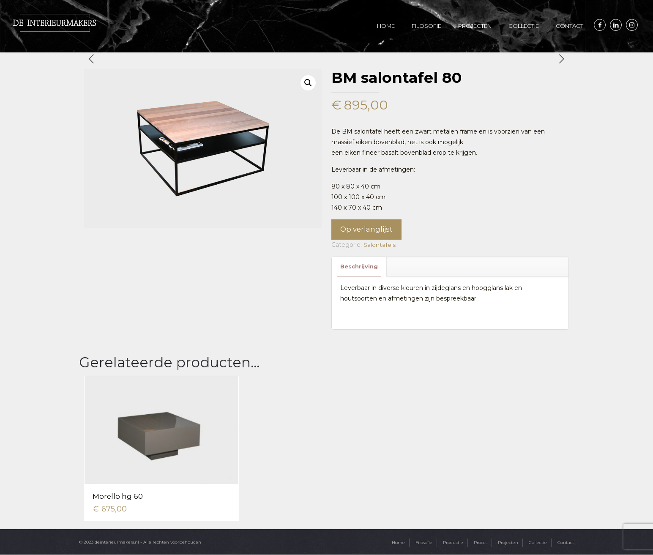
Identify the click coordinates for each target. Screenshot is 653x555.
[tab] (359, 266)
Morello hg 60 (119, 496)
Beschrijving (359, 266)
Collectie (538, 543)
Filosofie (423, 543)
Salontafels (379, 245)
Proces (480, 543)
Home (398, 543)
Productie (453, 543)
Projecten (508, 543)
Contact (565, 543)
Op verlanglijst (366, 229)
